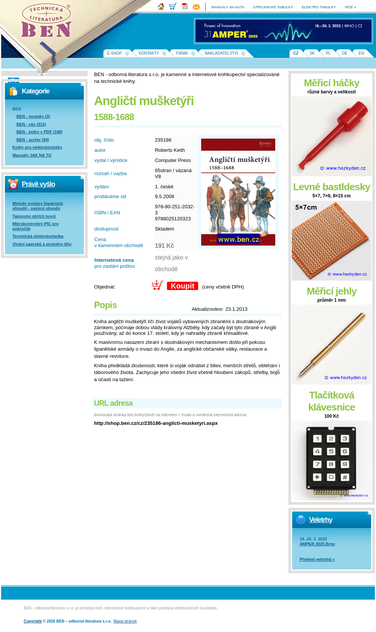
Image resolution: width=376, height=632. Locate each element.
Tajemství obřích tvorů (34, 216)
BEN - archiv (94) (33, 139)
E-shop (114, 53)
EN (361, 53)
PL (328, 53)
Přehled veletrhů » (317, 559)
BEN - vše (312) (31, 124)
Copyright (33, 621)
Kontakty (149, 53)
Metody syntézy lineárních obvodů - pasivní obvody (37, 206)
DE (344, 53)
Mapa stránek (125, 621)
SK (312, 53)
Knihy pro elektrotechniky (37, 147)
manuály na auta (227, 7)
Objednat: (104, 287)
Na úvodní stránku (49, 22)
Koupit (182, 286)
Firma (182, 53)
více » (350, 7)
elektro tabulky (319, 7)
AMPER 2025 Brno (317, 544)
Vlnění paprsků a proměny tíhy (41, 244)
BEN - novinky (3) (33, 116)
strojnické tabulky (273, 7)
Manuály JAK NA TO (32, 155)
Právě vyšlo (38, 184)
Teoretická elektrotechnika (37, 236)
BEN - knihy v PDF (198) (39, 132)
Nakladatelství (221, 53)
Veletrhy (320, 520)
